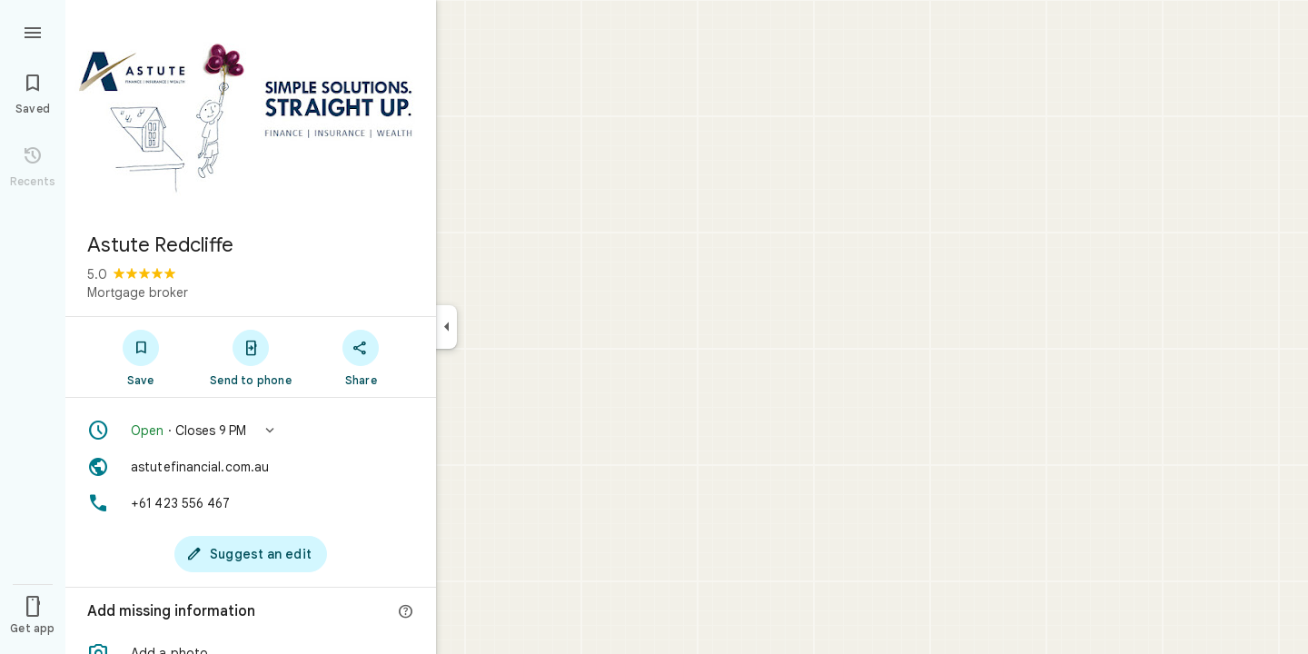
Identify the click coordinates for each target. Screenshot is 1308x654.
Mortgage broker (137, 292)
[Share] (361, 357)
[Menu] (32, 31)
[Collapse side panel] (446, 327)
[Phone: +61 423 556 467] (250, 503)
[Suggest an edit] (250, 554)
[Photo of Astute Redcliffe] (250, 109)
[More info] (406, 612)
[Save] (140, 357)
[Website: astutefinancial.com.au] (250, 467)
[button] (250, 430)
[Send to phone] (250, 357)
